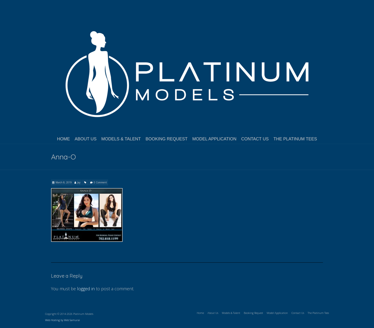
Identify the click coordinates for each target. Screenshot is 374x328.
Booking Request (166, 139)
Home (63, 139)
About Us (86, 139)
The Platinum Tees (295, 139)
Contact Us (255, 139)
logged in (86, 288)
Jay (78, 182)
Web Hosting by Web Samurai (62, 320)
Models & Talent (121, 139)
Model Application (214, 139)
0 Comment (100, 182)
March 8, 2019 (64, 182)
